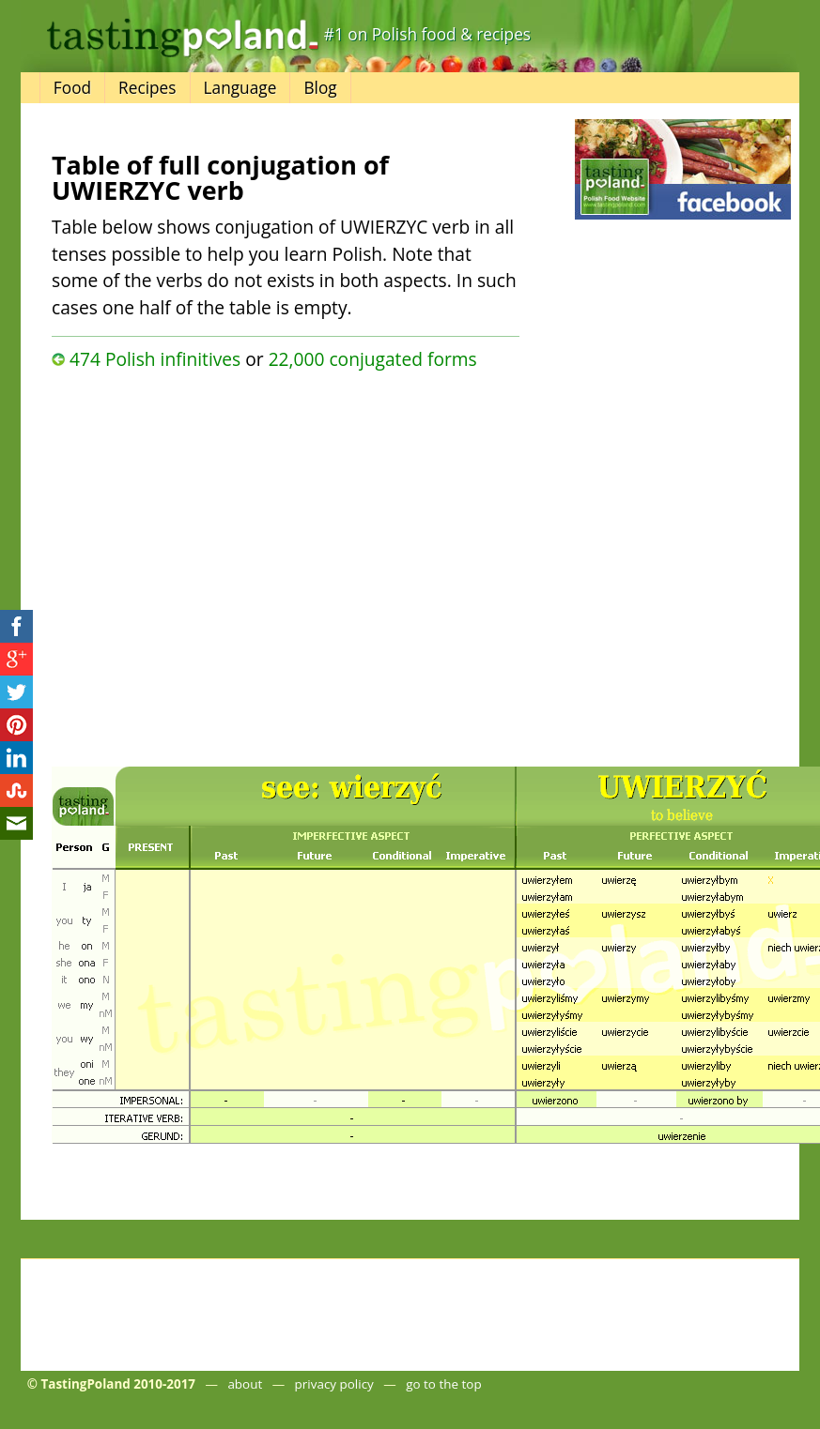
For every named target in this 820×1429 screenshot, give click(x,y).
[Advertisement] (205, 563)
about (244, 1384)
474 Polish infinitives (155, 359)
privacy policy (334, 1384)
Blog (319, 88)
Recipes (147, 88)
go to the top (443, 1384)
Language (240, 88)
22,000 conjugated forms (373, 359)
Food (72, 88)
